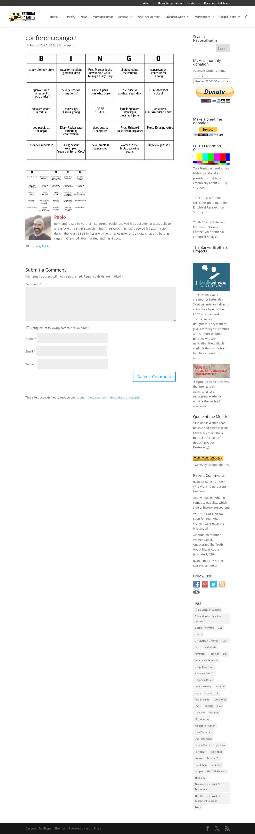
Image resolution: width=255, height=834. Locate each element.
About (146, 3)
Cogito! (199, 382)
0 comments (67, 45)
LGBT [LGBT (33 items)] (198, 706)
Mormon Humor (103, 17)
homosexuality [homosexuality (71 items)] (203, 686)
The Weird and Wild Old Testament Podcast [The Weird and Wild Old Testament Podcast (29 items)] (208, 798)
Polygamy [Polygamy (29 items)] (200, 751)
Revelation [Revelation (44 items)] (201, 765)
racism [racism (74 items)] (199, 758)
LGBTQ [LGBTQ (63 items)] (209, 706)
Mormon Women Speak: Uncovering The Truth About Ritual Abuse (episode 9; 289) (208, 544)
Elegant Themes (54, 828)
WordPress (93, 828)
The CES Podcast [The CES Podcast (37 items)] (216, 771)
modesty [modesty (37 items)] (200, 712)
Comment (33, 284)
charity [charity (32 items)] (199, 634)
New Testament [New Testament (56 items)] (204, 732)
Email (30, 351)
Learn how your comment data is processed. (110, 397)
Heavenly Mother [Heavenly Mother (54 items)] (204, 673)
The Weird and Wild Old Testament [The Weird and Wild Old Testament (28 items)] (208, 787)
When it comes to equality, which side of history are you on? (211, 502)
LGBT (196, 314)
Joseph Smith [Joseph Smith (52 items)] (202, 699)
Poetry (71, 17)
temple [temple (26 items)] (199, 771)
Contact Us (193, 3)
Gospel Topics (227, 17)
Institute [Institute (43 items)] (220, 686)
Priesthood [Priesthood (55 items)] (216, 751)
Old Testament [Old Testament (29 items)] (203, 739)
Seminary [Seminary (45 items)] (216, 765)
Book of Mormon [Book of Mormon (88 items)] (204, 627)
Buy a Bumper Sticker (171, 3)
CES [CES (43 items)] (220, 627)
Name (30, 339)
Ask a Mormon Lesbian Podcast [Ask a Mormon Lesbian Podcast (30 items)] (208, 618)
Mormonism (202, 17)
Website (30, 364)
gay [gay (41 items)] (225, 653)
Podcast (53, 17)
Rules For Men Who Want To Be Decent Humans (209, 486)
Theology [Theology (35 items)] (200, 778)
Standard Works (175, 17)
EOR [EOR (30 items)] (224, 641)
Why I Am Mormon (148, 17)
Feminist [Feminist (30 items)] (214, 653)
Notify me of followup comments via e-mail (59, 328)
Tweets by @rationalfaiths (211, 465)
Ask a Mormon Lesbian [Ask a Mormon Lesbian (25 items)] (208, 610)
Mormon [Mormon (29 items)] (214, 712)
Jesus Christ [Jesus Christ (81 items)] (211, 693)
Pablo (33, 45)
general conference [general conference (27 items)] (206, 660)
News (84, 17)
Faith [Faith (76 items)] (197, 647)
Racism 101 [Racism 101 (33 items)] (213, 758)
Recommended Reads (217, 3)
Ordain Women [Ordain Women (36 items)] (203, 745)
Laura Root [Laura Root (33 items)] (220, 699)
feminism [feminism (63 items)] (200, 653)
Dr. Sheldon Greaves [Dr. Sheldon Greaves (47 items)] (206, 641)
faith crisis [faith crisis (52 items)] (210, 647)
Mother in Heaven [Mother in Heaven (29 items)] (205, 725)
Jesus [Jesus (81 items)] (198, 693)
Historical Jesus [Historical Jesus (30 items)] (203, 680)
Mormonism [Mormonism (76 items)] (202, 719)
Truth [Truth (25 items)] (198, 807)
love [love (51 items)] (219, 706)
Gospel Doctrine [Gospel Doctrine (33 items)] (204, 667)
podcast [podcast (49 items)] (220, 745)
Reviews (123, 17)
